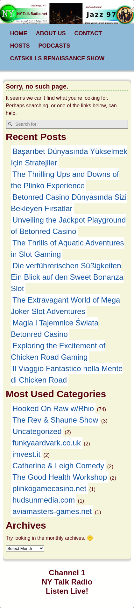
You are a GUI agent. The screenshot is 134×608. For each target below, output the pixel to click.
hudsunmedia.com (43, 500)
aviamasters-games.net (52, 511)
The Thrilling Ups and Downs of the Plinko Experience (65, 180)
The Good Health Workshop (59, 477)
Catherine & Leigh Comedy (58, 465)
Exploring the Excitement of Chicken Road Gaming (58, 351)
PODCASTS (54, 46)
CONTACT (88, 33)
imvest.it (26, 454)
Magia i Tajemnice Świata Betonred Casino (54, 328)
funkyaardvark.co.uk (46, 442)
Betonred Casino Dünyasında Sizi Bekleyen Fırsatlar (69, 203)
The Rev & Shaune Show (55, 420)
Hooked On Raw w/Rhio (53, 408)
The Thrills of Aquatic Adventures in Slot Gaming (67, 248)
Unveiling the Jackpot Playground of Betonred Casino (68, 226)
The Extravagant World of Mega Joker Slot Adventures (65, 306)
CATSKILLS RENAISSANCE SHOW (57, 58)
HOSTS (20, 46)
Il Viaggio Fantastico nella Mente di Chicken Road (67, 374)
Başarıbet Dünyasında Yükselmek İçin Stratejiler (69, 157)
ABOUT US (51, 33)
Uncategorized (37, 431)
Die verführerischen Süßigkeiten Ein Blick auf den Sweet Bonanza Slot (67, 277)
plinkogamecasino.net (49, 488)
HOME (18, 33)
